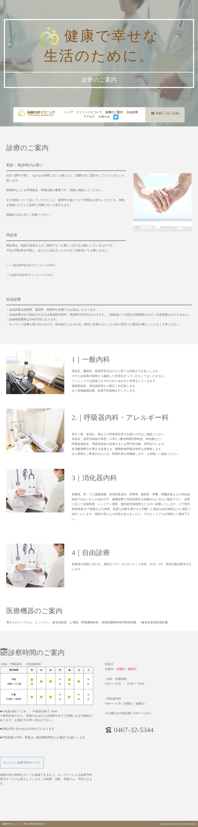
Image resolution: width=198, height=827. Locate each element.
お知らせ (104, 116)
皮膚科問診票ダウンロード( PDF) (30, 275)
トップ (68, 112)
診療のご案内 (114, 112)
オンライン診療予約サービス (22, 762)
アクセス (89, 116)
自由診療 (132, 112)
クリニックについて (89, 112)
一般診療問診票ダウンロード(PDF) (31, 265)
